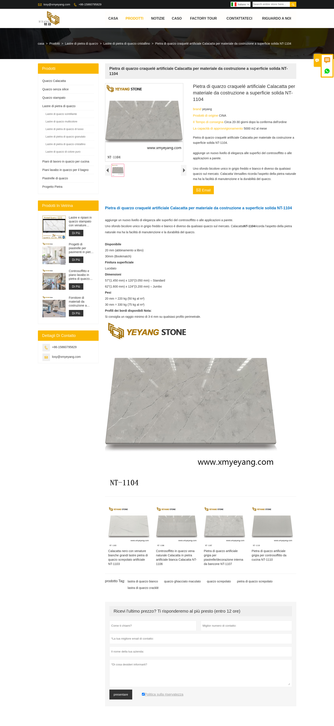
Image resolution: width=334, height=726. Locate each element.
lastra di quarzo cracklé (143, 588)
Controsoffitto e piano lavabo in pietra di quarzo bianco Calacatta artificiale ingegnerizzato (80, 275)
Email (203, 190)
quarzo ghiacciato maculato (182, 581)
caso (177, 18)
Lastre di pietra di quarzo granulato (65, 136)
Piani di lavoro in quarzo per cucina (65, 161)
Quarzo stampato (53, 98)
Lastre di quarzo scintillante (61, 114)
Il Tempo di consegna (208, 122)
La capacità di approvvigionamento (218, 128)
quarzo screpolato (219, 581)
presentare (121, 694)
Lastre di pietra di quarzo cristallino (126, 43)
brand (197, 109)
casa (113, 18)
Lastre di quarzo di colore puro (63, 151)
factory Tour (203, 18)
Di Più (76, 233)
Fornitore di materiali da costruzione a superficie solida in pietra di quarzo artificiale (81, 302)
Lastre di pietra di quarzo (81, 43)
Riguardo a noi (276, 18)
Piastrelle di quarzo (55, 178)
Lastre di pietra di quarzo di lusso (65, 129)
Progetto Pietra (52, 187)
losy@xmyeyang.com (56, 4)
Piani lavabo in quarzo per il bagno (65, 170)
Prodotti (134, 18)
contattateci (239, 18)
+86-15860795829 (90, 4)
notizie (158, 18)
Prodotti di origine (206, 115)
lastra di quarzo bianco (143, 581)
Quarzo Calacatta (54, 81)
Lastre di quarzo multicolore (61, 121)
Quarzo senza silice (55, 89)
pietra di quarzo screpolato (255, 581)
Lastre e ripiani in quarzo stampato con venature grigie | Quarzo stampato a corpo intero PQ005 (80, 221)
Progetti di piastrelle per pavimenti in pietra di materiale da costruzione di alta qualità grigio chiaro (81, 248)
